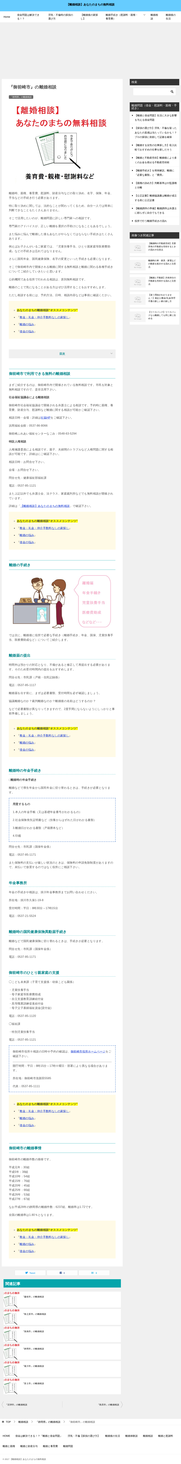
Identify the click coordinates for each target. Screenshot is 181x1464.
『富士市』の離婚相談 (33, 1383)
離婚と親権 (9, 1446)
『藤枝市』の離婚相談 (33, 1296)
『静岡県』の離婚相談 (21, 97)
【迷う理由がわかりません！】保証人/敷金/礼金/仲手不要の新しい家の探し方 (162, 298)
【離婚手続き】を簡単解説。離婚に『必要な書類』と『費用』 (154, 172)
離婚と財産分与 (29, 1446)
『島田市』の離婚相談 (108, 1404)
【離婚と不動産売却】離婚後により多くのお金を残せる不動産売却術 (156, 160)
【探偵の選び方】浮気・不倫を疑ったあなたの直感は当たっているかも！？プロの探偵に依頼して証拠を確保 (156, 132)
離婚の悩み (27, 324)
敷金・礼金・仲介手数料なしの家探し (44, 317)
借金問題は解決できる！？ (28, 16)
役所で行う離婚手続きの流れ (151, 220)
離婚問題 (68, 1446)
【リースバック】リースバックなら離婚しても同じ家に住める (162, 315)
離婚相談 (154, 16)
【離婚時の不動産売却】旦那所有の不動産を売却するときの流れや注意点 (162, 246)
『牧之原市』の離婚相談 (34, 1314)
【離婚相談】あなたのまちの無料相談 (90, 4)
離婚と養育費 (50, 1446)
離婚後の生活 (171, 16)
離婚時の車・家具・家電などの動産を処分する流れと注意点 (162, 263)
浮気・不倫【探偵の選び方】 (84, 1435)
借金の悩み (27, 331)
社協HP (46, 417)
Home (7, 16)
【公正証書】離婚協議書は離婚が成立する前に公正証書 (156, 197)
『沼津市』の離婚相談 (16, 1404)
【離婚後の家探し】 (89, 16)
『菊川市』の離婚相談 (33, 1366)
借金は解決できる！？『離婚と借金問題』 (38, 1435)
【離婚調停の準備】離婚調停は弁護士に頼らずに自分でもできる (156, 210)
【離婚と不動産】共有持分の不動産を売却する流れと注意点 (162, 280)
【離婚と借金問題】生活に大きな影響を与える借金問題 (156, 117)
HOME (6, 1435)
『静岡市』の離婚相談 (33, 1349)
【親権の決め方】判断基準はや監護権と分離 (156, 185)
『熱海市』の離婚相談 (33, 1331)
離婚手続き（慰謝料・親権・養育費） (122, 16)
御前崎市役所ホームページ (88, 1051)
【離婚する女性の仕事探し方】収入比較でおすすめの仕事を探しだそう (156, 147)
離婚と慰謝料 (165, 1435)
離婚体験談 (131, 1435)
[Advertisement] (90, 49)
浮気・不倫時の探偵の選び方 (60, 16)
